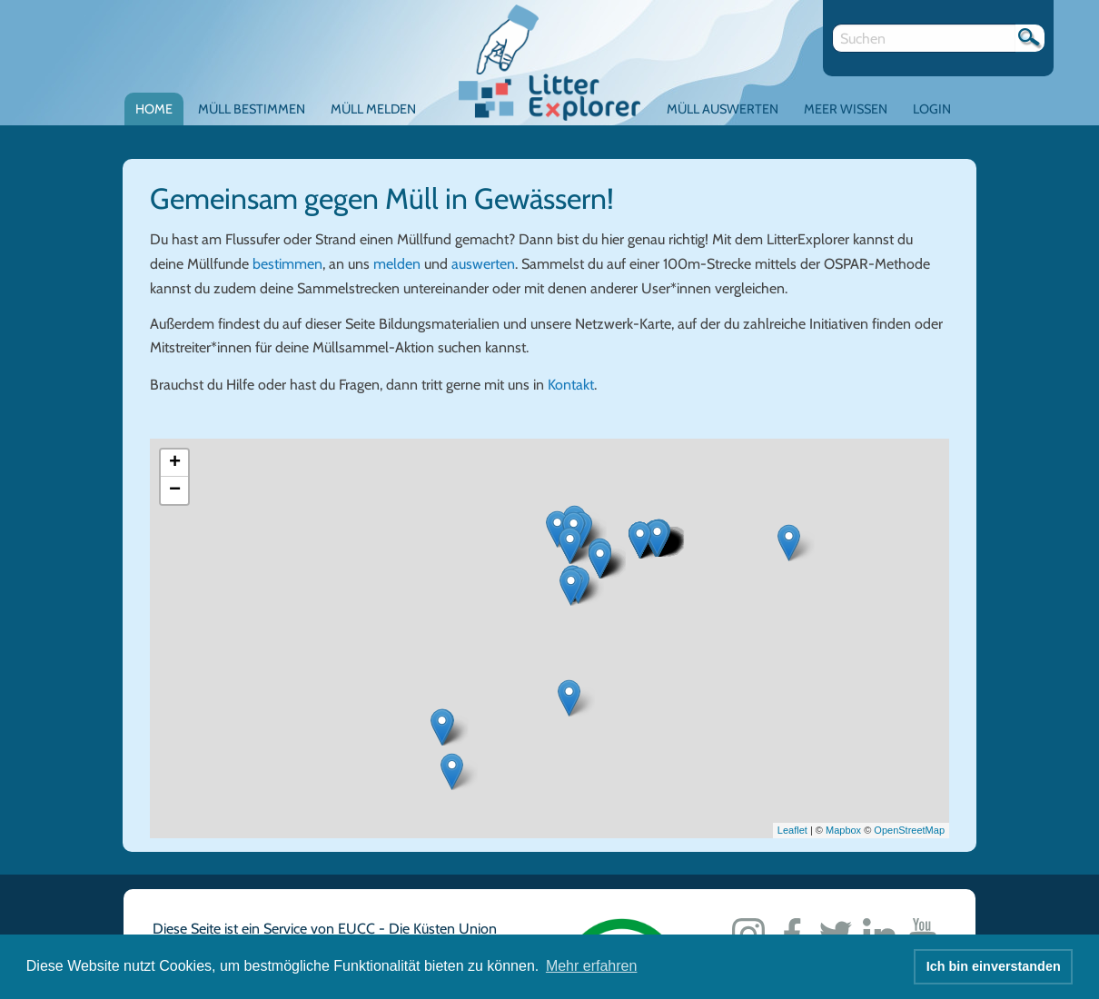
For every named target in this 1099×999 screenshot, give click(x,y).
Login (932, 109)
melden (397, 263)
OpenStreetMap (909, 830)
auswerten (483, 263)
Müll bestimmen (251, 109)
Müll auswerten (722, 109)
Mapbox (843, 830)
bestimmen (287, 263)
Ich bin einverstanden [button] (993, 966)
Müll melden (373, 109)
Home (154, 109)
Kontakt (571, 384)
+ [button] (175, 463)
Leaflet (792, 830)
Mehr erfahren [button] (592, 966)
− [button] (175, 490)
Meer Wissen (845, 109)
